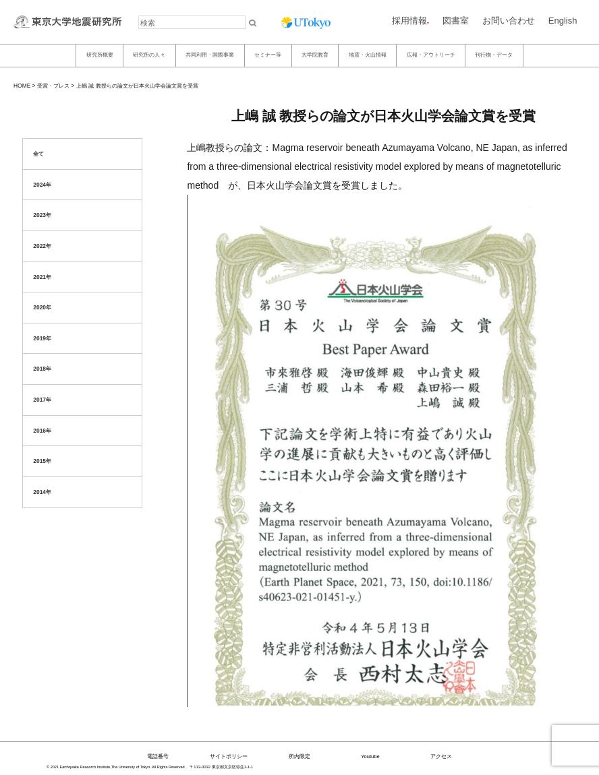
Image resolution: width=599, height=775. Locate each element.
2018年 (42, 368)
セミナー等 (267, 55)
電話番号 (158, 756)
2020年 (42, 307)
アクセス (441, 756)
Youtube (370, 756)
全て (38, 153)
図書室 (456, 21)
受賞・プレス (53, 85)
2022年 (42, 246)
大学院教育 (315, 55)
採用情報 (409, 21)
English (562, 21)
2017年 (42, 399)
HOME (21, 85)
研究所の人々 (149, 55)
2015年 (42, 461)
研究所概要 (99, 55)
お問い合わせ (508, 21)
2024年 (42, 184)
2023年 (42, 215)
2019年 (42, 338)
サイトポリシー (229, 756)
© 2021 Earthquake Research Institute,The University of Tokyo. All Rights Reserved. (116, 767)
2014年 (42, 492)
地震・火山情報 (368, 55)
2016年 (42, 430)
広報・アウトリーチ (431, 55)
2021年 (42, 277)
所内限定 (299, 756)
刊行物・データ (494, 55)
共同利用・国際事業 (210, 55)
